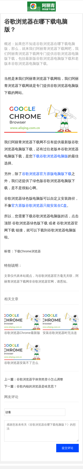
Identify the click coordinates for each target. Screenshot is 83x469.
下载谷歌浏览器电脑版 (50, 156)
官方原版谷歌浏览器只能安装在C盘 (39, 205)
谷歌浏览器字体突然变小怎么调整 (40, 379)
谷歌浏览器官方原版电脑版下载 (46, 174)
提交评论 (67, 451)
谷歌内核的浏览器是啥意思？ (37, 386)
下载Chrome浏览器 (27, 251)
